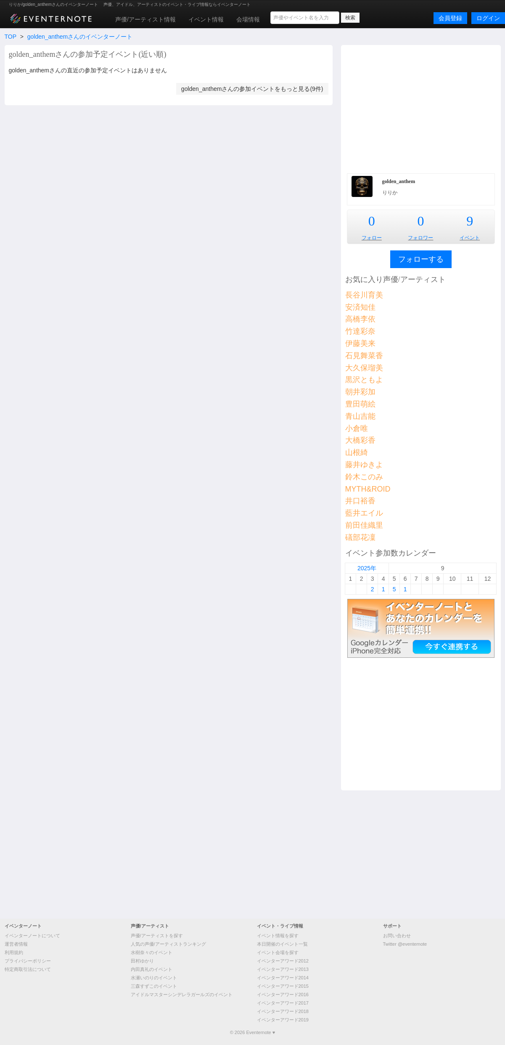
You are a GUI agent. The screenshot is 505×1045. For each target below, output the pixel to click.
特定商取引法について (28, 969)
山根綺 (356, 452)
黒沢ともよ (364, 379)
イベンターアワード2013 (283, 969)
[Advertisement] (421, 108)
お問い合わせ (397, 935)
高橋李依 (360, 319)
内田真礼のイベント (151, 969)
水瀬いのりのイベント (154, 977)
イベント (470, 238)
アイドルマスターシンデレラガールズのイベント (182, 994)
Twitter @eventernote (405, 944)
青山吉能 (360, 416)
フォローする (421, 259)
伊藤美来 (360, 343)
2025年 (366, 568)
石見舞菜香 (364, 355)
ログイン (488, 18)
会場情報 (248, 19)
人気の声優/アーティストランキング (168, 944)
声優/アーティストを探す (157, 935)
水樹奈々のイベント (151, 952)
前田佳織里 (364, 525)
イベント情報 (206, 19)
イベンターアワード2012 (283, 960)
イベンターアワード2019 (283, 1019)
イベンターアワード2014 (283, 977)
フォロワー (420, 238)
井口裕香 (360, 501)
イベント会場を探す (278, 952)
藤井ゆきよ (364, 464)
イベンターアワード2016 (283, 994)
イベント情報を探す (278, 935)
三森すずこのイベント (154, 986)
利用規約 (14, 952)
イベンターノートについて (32, 935)
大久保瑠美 (364, 368)
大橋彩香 (360, 440)
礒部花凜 (360, 537)
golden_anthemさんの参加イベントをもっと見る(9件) (252, 88)
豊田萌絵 (360, 404)
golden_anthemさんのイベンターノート (80, 36)
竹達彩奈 (360, 331)
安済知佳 (360, 307)
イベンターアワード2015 (283, 986)
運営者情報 (16, 944)
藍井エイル (364, 513)
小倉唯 (356, 428)
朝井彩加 (360, 392)
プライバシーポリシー (28, 960)
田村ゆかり (142, 960)
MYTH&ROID (368, 489)
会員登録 (450, 18)
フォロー (372, 238)
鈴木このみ (364, 477)
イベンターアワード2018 (283, 1011)
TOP (10, 36)
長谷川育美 (364, 295)
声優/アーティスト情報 (145, 19)
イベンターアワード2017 (283, 1002)
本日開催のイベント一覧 (282, 944)
